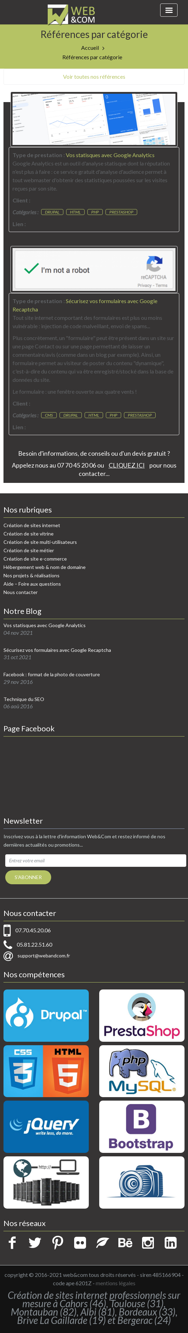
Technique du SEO (23, 699)
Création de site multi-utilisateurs (40, 542)
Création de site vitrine (28, 534)
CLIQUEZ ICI (127, 465)
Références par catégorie (92, 57)
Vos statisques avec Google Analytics (44, 625)
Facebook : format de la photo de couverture (51, 674)
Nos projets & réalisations (31, 575)
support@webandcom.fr (43, 955)
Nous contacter (20, 592)
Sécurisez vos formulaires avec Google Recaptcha (57, 650)
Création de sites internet (31, 525)
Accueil (90, 47)
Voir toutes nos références (94, 76)
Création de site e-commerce (35, 559)
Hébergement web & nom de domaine (44, 567)
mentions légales (115, 1283)
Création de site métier (28, 550)
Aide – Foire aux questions (32, 584)
